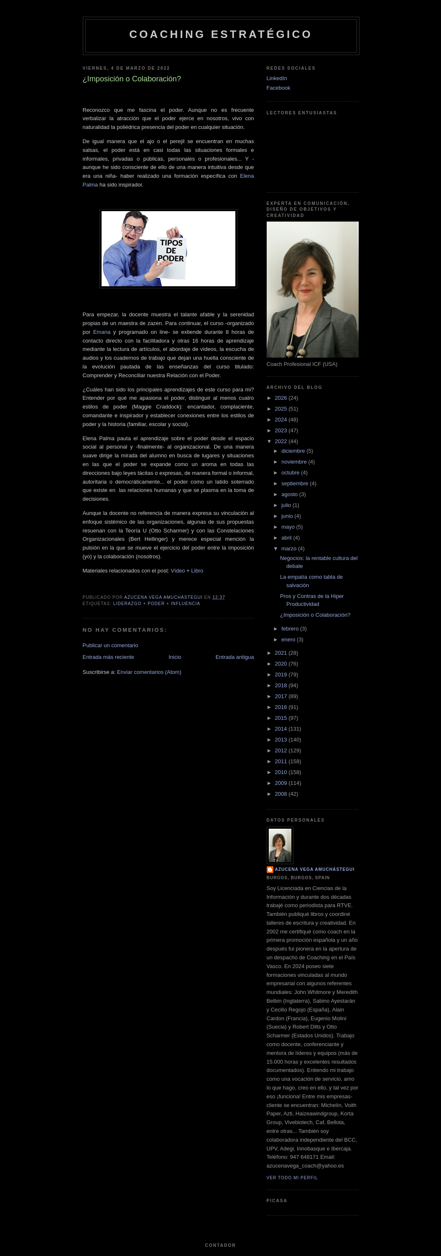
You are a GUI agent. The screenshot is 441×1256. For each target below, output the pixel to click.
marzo (289, 548)
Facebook (279, 88)
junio (287, 516)
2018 (282, 685)
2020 (282, 664)
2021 (282, 653)
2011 (282, 761)
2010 (282, 772)
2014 (282, 729)
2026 (282, 398)
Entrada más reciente (109, 657)
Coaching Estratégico (221, 34)
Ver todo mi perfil (292, 1177)
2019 (282, 674)
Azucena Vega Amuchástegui (315, 869)
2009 (282, 783)
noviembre (294, 462)
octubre (291, 472)
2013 (282, 739)
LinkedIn (277, 78)
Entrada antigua (235, 657)
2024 (282, 419)
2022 (282, 441)
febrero (290, 628)
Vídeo (178, 570)
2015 (282, 718)
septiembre (295, 483)
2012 (282, 750)
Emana (101, 332)
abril (287, 538)
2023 (282, 430)
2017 (282, 696)
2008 (282, 794)
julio (287, 505)
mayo (288, 527)
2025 (282, 409)
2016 (282, 707)
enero (289, 639)
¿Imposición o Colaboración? (315, 615)
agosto (290, 494)
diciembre (293, 451)
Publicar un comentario (110, 645)
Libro (197, 570)
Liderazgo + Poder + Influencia (156, 603)
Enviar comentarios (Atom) (149, 672)
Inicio (174, 657)
